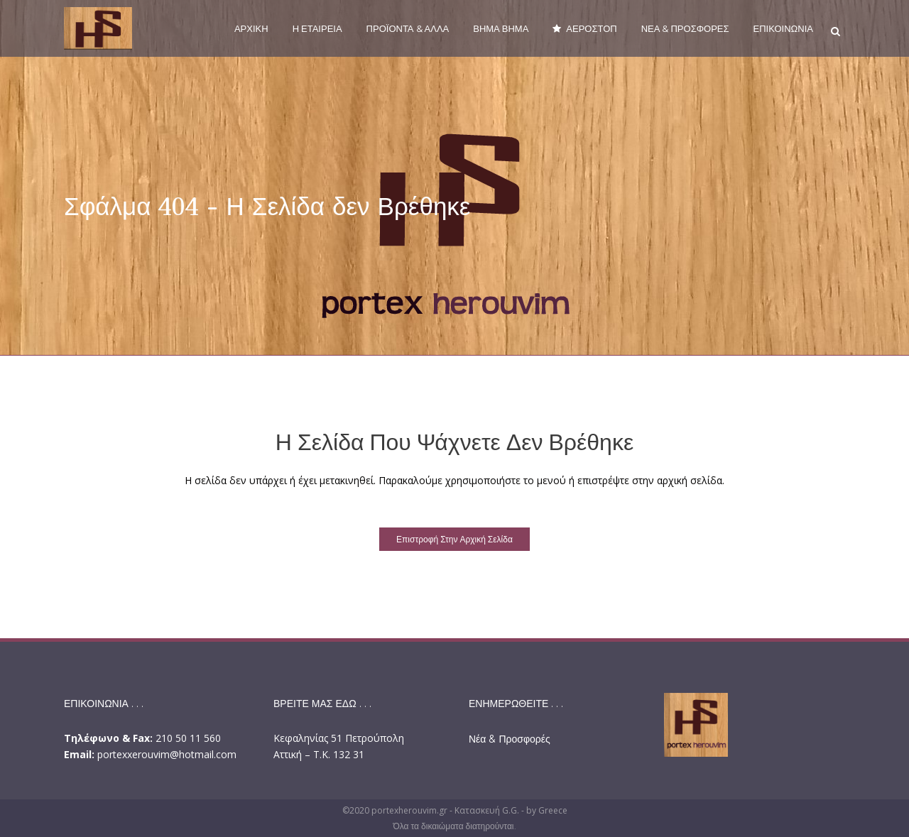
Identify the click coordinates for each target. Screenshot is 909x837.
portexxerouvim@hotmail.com (166, 754)
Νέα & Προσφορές (509, 739)
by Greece (546, 810)
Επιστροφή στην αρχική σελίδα (454, 539)
